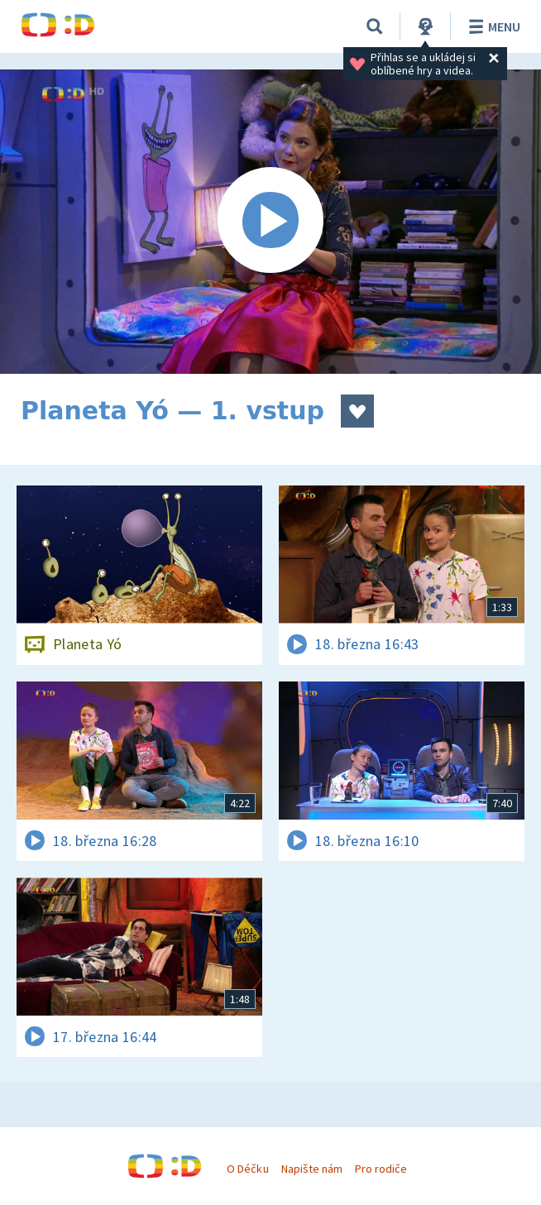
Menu (491, 26)
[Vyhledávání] (375, 26)
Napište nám (311, 1168)
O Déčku (247, 1168)
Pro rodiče (381, 1168)
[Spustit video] (270, 221)
